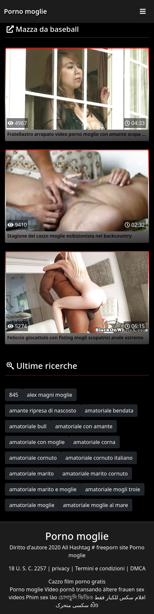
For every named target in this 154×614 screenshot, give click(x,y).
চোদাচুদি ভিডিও (76, 597)
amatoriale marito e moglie (43, 489)
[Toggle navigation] (143, 11)
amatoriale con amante (83, 426)
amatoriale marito (31, 473)
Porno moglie (25, 11)
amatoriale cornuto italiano (99, 457)
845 (13, 394)
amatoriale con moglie (37, 442)
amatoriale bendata (109, 410)
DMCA (138, 568)
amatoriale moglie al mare (95, 505)
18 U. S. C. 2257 (28, 568)
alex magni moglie (49, 394)
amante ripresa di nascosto (42, 410)
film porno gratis (84, 581)
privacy (61, 568)
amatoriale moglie (31, 505)
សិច (94, 605)
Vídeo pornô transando (72, 589)
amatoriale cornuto (33, 457)
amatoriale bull (27, 426)
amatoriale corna (94, 442)
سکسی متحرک (72, 605)
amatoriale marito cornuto (95, 473)
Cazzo (56, 581)
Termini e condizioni (100, 568)
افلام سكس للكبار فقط (119, 597)
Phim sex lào (41, 597)
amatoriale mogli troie (112, 489)
